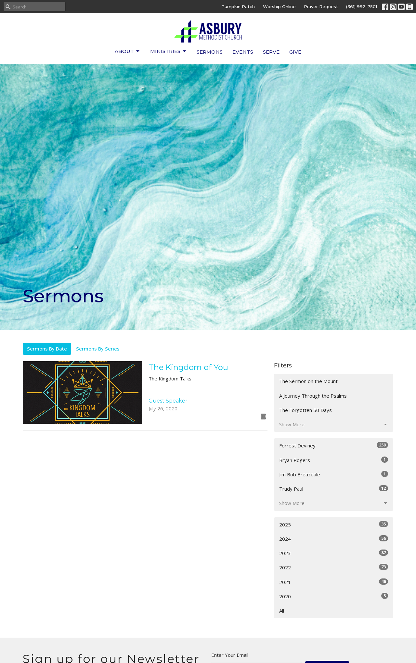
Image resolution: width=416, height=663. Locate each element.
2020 (333, 596)
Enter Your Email (229, 655)
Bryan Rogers (333, 460)
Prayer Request (321, 6)
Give (295, 52)
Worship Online (279, 6)
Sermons (210, 52)
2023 (333, 553)
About (127, 51)
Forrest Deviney (333, 445)
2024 (333, 538)
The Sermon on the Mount (308, 381)
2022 (333, 567)
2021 (333, 581)
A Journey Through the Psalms (313, 395)
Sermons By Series (98, 348)
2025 (333, 524)
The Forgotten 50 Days (305, 410)
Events (242, 52)
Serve (271, 52)
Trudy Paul (333, 488)
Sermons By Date (47, 348)
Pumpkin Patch (238, 6)
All (281, 610)
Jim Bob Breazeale (333, 474)
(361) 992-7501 (361, 6)
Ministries (168, 51)
